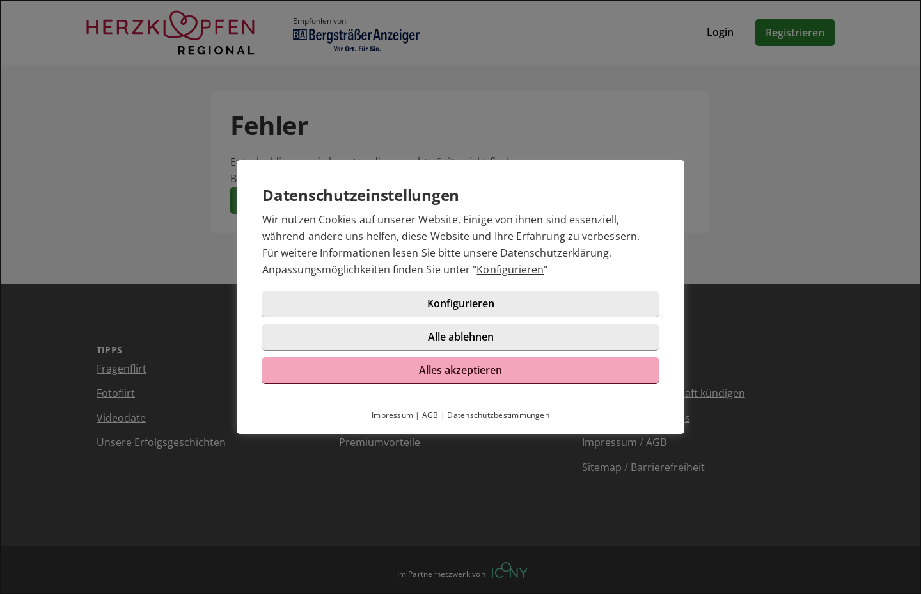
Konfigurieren (510, 269)
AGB (430, 415)
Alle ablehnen (461, 337)
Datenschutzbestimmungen (498, 415)
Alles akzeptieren (460, 370)
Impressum (392, 415)
